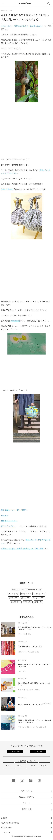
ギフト (20, 634)
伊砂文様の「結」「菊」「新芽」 (14, 510)
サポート (26, 803)
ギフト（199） (25, 598)
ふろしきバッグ (46, 703)
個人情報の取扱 (6, 827)
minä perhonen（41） (35, 590)
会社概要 (4, 818)
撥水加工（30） (16, 602)
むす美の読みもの (25, 3)
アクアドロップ (22, 671)
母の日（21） (27, 602)
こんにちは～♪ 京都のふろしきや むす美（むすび (21, 26)
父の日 (25, 634)
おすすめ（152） (26, 594)
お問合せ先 (26, 809)
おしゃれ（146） (13, 594)
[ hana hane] (15, 321)
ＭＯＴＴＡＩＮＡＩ (9, 521)
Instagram (38, 751)
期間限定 (37, 690)
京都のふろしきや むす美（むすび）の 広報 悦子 (22, 548)
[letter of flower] (7, 189)
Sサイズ (9, 765)
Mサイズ (20, 765)
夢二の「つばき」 (8, 526)
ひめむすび (21, 727)
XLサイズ (44, 765)
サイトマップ (5, 832)
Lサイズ (32, 765)
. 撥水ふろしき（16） (18, 590)
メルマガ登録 (15, 751)
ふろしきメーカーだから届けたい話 (28, 652)
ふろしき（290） (39, 594)
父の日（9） (38, 602)
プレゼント (30, 690)
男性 (29, 634)
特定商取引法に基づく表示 (10, 823)
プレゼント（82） (38, 598)
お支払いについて (26, 797)
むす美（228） (13, 598)
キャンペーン (21, 690)
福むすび (4, 515)
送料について (26, 791)
